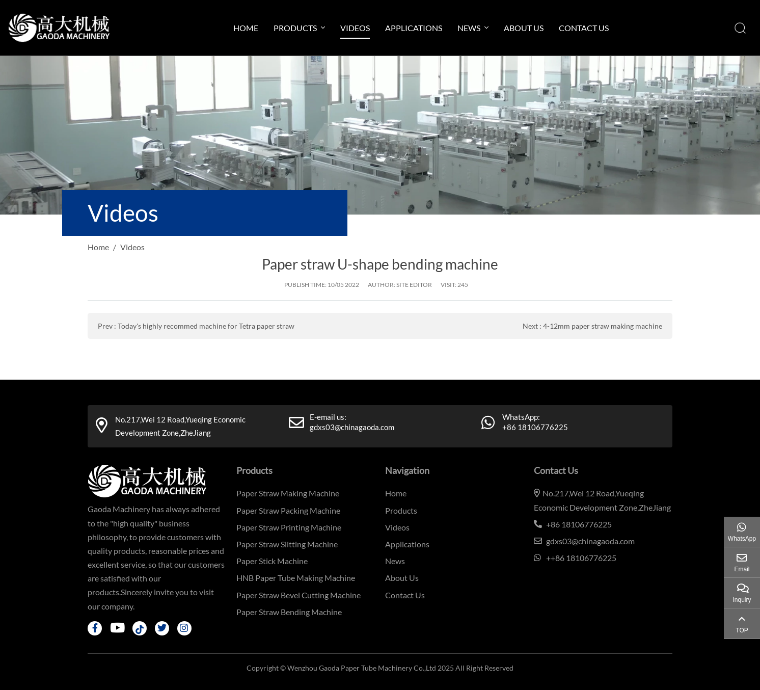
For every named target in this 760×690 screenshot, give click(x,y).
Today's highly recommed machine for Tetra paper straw (206, 326)
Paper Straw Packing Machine (288, 510)
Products (295, 28)
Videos (355, 28)
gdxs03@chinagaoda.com (352, 427)
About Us (524, 28)
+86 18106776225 (535, 427)
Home (245, 28)
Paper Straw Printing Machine (288, 527)
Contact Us (584, 28)
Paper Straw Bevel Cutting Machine (298, 595)
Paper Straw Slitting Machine (287, 544)
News (468, 28)
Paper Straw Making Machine (287, 493)
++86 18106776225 (581, 558)
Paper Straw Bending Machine (289, 612)
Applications (413, 28)
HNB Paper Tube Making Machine (295, 577)
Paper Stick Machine (272, 561)
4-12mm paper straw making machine (602, 326)
